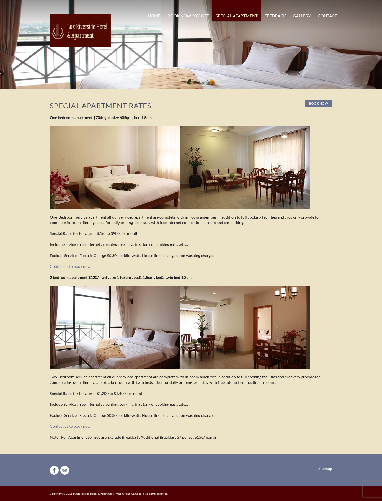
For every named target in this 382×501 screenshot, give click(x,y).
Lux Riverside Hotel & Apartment (93, 493)
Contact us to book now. (70, 266)
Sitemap (325, 468)
